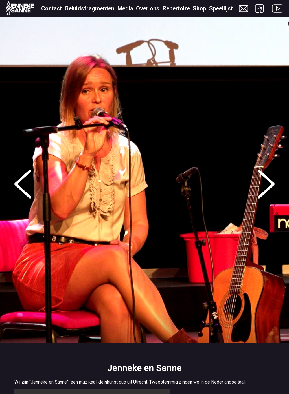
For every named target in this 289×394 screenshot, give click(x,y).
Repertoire (176, 8)
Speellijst (221, 8)
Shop (199, 8)
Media (125, 8)
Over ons (147, 8)
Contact (51, 8)
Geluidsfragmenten (89, 8)
